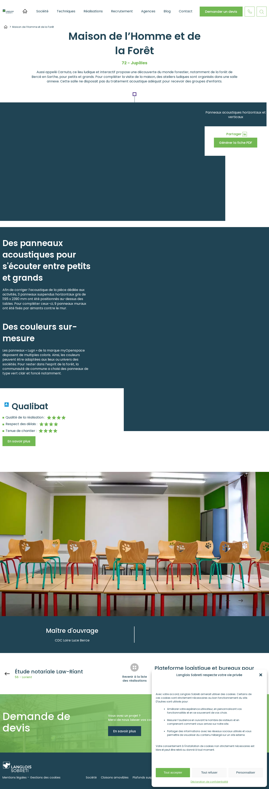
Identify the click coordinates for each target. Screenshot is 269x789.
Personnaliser (245, 772)
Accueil (25, 11)
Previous (228, 601)
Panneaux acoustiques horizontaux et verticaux (235, 114)
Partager (234, 134)
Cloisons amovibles (115, 777)
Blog (167, 11)
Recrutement (122, 11)
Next (241, 601)
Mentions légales (14, 777)
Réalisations (93, 11)
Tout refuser (209, 772)
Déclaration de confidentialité (209, 781)
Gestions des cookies (45, 777)
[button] (261, 675)
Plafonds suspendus (147, 777)
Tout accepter (173, 772)
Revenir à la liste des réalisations (134, 679)
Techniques (66, 11)
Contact (185, 11)
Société (42, 11)
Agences (148, 11)
